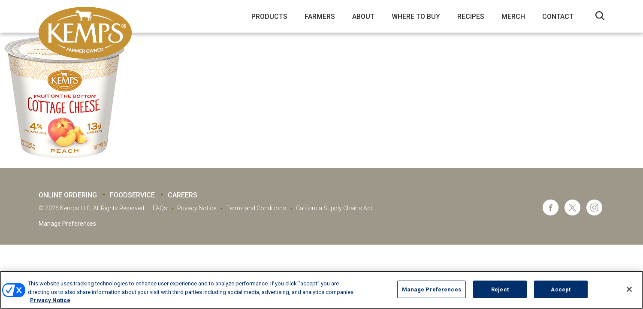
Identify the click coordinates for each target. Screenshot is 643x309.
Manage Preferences (67, 223)
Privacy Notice (196, 208)
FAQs (160, 208)
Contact (558, 16)
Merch (513, 16)
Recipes (470, 16)
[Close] (629, 289)
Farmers (320, 16)
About (363, 16)
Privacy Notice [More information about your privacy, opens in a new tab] (50, 300)
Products (269, 16)
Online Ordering (68, 195)
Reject (500, 289)
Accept (561, 289)
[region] (321, 290)
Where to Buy (416, 16)
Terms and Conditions (256, 208)
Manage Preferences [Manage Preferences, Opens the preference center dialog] (431, 289)
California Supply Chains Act (334, 208)
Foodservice (132, 195)
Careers (182, 195)
